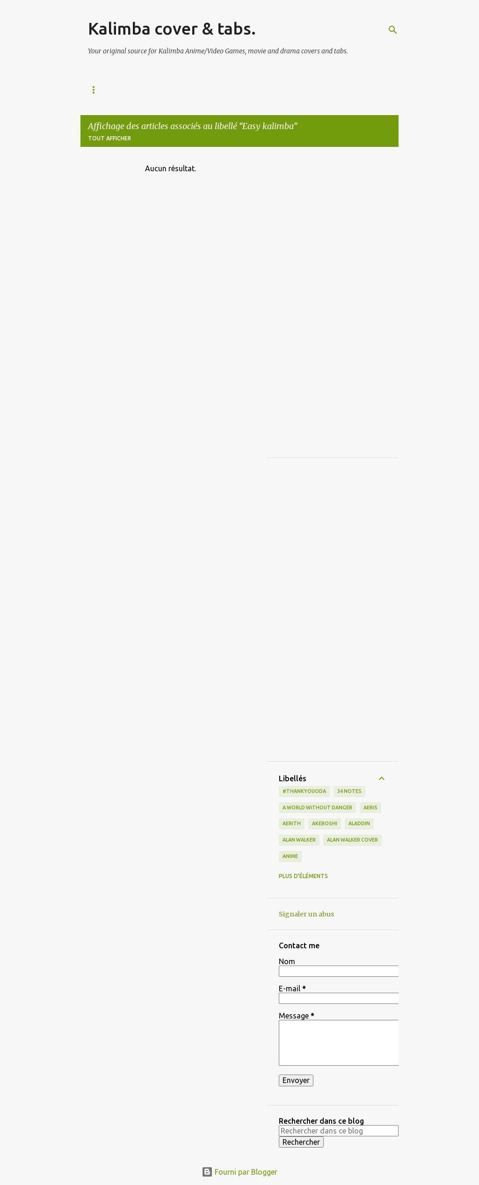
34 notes (349, 791)
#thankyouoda (304, 791)
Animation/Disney (178, 90)
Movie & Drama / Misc (322, 90)
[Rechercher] (393, 30)
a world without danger (317, 807)
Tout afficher (109, 138)
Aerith (292, 823)
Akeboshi (324, 823)
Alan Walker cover (352, 840)
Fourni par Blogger (239, 1172)
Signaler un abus (306, 914)
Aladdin (359, 823)
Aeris (370, 807)
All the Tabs (108, 90)
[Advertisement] (333, 306)
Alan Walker (299, 840)
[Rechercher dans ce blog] (339, 1130)
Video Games (247, 90)
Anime (290, 856)
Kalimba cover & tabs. (172, 28)
